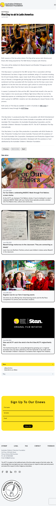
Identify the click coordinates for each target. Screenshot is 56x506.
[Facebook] (2, 472)
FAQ (26, 446)
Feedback (51, 446)
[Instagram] (7, 472)
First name (7, 407)
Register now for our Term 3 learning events (19, 295)
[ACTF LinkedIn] (11, 472)
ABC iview (43, 106)
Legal (16, 446)
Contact (38, 446)
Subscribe (28, 426)
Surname (6, 413)
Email (5, 418)
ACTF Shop (24, 108)
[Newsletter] (15, 472)
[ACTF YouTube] (20, 472)
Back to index (15, 149)
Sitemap (4, 446)
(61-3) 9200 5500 (8, 456)
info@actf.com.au (10, 458)
